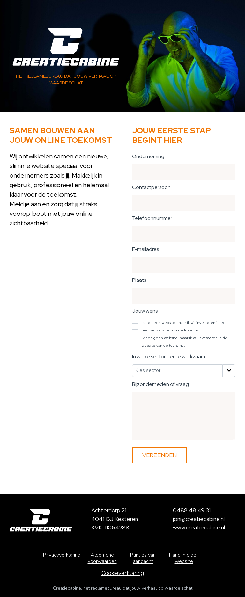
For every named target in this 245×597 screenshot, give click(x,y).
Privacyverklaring (61, 554)
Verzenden (159, 455)
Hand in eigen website (184, 558)
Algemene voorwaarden (102, 558)
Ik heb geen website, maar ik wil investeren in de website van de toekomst (184, 341)
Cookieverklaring (122, 573)
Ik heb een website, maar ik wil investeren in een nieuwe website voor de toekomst (185, 326)
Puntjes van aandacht (143, 558)
